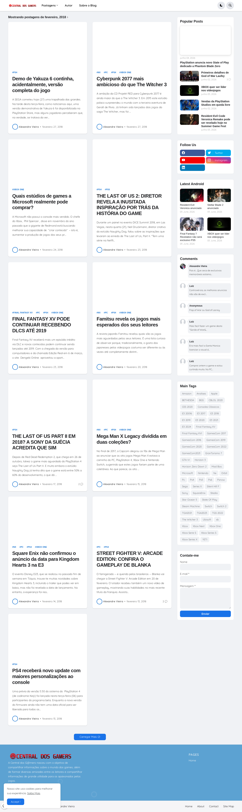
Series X (197, 486)
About (200, 806)
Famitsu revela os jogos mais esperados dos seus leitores (128, 321)
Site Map (228, 806)
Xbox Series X (189, 539)
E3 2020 (200, 420)
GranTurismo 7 (213, 453)
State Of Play (209, 499)
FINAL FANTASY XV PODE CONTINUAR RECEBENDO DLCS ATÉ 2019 (41, 324)
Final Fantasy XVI (192, 433)
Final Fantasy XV (23, 313)
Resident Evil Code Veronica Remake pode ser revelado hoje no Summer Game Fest (215, 121)
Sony (185, 492)
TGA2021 (187, 512)
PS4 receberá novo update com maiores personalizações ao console (46, 676)
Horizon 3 (200, 459)
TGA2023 (202, 512)
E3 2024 (186, 426)
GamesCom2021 (191, 453)
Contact (214, 806)
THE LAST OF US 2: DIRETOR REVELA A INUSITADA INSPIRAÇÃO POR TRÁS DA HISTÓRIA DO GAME (129, 204)
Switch (208, 506)
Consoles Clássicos (208, 406)
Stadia (214, 492)
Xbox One (126, 72)
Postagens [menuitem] (49, 5)
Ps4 (15, 72)
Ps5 (108, 190)
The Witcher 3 (190, 519)
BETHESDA (188, 400)
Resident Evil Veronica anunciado (191, 206)
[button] (221, 5)
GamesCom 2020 (192, 446)
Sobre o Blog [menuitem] (87, 5)
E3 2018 (214, 413)
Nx (99, 72)
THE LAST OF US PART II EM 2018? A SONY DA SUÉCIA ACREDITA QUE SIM (43, 441)
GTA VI (186, 459)
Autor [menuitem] (68, 5)
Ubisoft (207, 519)
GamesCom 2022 (216, 446)
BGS (201, 400)
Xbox (185, 526)
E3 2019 (186, 420)
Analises (201, 393)
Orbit (224, 473)
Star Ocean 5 (189, 499)
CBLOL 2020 (216, 400)
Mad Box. (217, 466)
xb (217, 519)
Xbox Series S (208, 532)
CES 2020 (187, 406)
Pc (106, 72)
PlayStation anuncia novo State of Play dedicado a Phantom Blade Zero (204, 64)
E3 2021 (214, 420)
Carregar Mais (88, 736)
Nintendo (203, 473)
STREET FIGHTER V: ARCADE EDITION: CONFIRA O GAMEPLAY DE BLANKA (130, 559)
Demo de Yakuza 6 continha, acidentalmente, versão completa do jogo (43, 84)
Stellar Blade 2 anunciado (215, 206)
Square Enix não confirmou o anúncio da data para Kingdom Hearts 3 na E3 (45, 559)
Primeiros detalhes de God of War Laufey (215, 74)
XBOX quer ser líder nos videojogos (213, 88)
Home (192, 760)
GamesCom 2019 (215, 439)
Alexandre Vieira (64, 806)
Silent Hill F (213, 486)
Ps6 (210, 479)
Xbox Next (198, 526)
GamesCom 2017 (216, 433)
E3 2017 (201, 413)
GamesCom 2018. (191, 439)
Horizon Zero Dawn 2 (194, 466)
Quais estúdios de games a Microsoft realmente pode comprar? (41, 201)
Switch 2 (221, 506)
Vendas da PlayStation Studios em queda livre (215, 103)
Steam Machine (191, 506)
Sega (185, 486)
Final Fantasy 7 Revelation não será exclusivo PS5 (191, 237)
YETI (204, 539)
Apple (214, 393)
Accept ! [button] (15, 801)
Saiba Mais (33, 793)
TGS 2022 (217, 512)
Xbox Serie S (189, 532)
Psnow (221, 479)
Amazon (187, 393)
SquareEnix (199, 492)
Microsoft (187, 473)
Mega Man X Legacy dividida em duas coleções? (132, 439)
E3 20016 (187, 413)
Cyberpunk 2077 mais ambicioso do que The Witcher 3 (132, 81)
